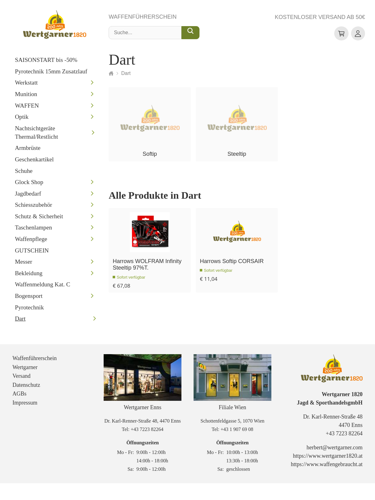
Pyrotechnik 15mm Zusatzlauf (51, 73)
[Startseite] (111, 75)
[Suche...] (190, 35)
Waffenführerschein (142, 19)
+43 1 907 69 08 (237, 446)
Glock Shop (29, 184)
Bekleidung (28, 275)
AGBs (19, 411)
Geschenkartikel (34, 161)
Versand (21, 393)
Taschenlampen (33, 230)
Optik (22, 119)
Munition (26, 96)
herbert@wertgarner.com (335, 464)
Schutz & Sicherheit (39, 218)
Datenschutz (26, 402)
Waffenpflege (31, 241)
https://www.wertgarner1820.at (328, 473)
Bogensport (28, 298)
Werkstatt (26, 85)
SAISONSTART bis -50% (46, 62)
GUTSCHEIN (32, 252)
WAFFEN (27, 107)
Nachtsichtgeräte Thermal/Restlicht (36, 134)
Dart (20, 321)
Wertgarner (25, 384)
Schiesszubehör (33, 207)
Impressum (24, 419)
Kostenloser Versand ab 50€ (320, 19)
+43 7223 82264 (147, 446)
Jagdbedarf (28, 195)
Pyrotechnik (29, 309)
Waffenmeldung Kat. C (42, 287)
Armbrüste (27, 150)
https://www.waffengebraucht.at (327, 481)
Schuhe (24, 173)
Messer (23, 264)
